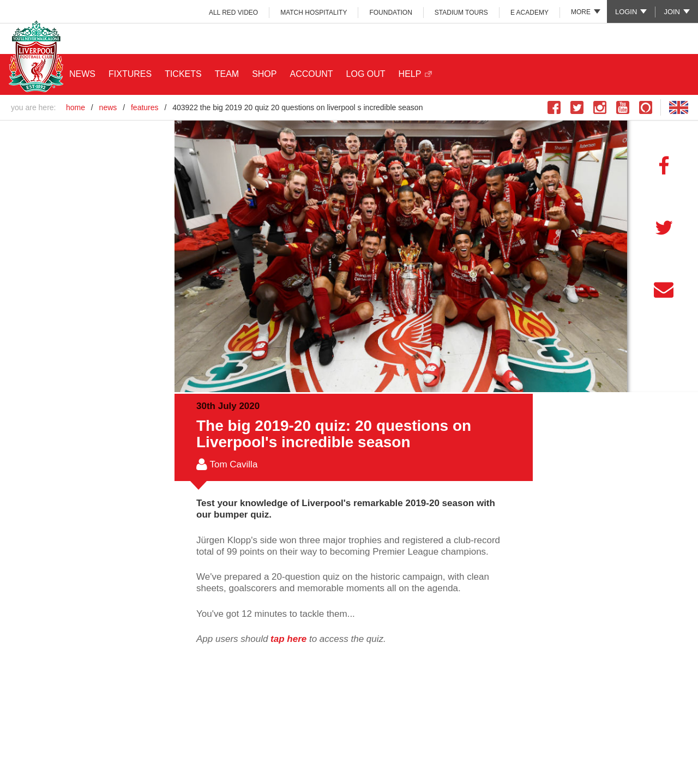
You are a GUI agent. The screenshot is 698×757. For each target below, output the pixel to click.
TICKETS (183, 74)
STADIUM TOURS (461, 12)
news (108, 107)
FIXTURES (130, 74)
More (581, 12)
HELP (410, 74)
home (75, 107)
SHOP (264, 74)
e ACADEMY (529, 12)
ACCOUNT (311, 74)
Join (672, 12)
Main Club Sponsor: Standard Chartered (628, 38)
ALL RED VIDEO (233, 12)
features (145, 107)
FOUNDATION (390, 12)
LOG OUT (366, 74)
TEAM (227, 74)
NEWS (82, 74)
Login (626, 12)
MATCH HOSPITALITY (313, 12)
